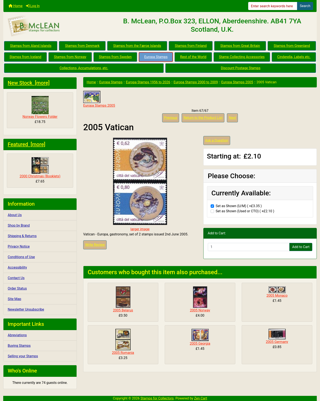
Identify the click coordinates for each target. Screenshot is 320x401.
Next (232, 118)
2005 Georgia (200, 343)
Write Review (95, 245)
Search (305, 6)
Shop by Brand (19, 225)
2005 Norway (200, 310)
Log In (33, 6)
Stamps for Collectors (157, 398)
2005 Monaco (276, 295)
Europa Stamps (156, 57)
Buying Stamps (19, 346)
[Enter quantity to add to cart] (249, 247)
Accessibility (17, 267)
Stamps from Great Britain (240, 46)
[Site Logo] (56, 26)
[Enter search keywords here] (272, 6)
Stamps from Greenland (292, 46)
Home (16, 6)
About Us (15, 215)
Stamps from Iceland (25, 57)
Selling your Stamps (23, 356)
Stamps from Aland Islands (30, 46)
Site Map (14, 299)
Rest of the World (193, 57)
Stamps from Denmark (82, 46)
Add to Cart (300, 247)
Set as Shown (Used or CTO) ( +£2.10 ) (245, 211)
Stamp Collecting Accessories (242, 57)
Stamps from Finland (191, 46)
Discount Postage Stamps (240, 68)
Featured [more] (26, 144)
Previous (170, 118)
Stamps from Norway (70, 57)
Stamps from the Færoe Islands (137, 46)
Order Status (17, 288)
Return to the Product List (203, 118)
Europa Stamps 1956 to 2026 (148, 82)
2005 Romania (123, 353)
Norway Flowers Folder (40, 107)
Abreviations (17, 335)
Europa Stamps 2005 (237, 82)
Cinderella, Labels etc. (293, 57)
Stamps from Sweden (115, 57)
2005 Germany (277, 342)
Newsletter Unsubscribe (26, 309)
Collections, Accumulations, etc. (84, 68)
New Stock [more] (29, 83)
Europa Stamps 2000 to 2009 (196, 82)
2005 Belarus (123, 310)
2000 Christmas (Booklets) (40, 167)
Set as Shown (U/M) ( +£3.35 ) (239, 206)
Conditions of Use (21, 257)
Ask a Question (216, 140)
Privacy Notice (19, 246)
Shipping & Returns (22, 236)
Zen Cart (200, 398)
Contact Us (16, 278)
